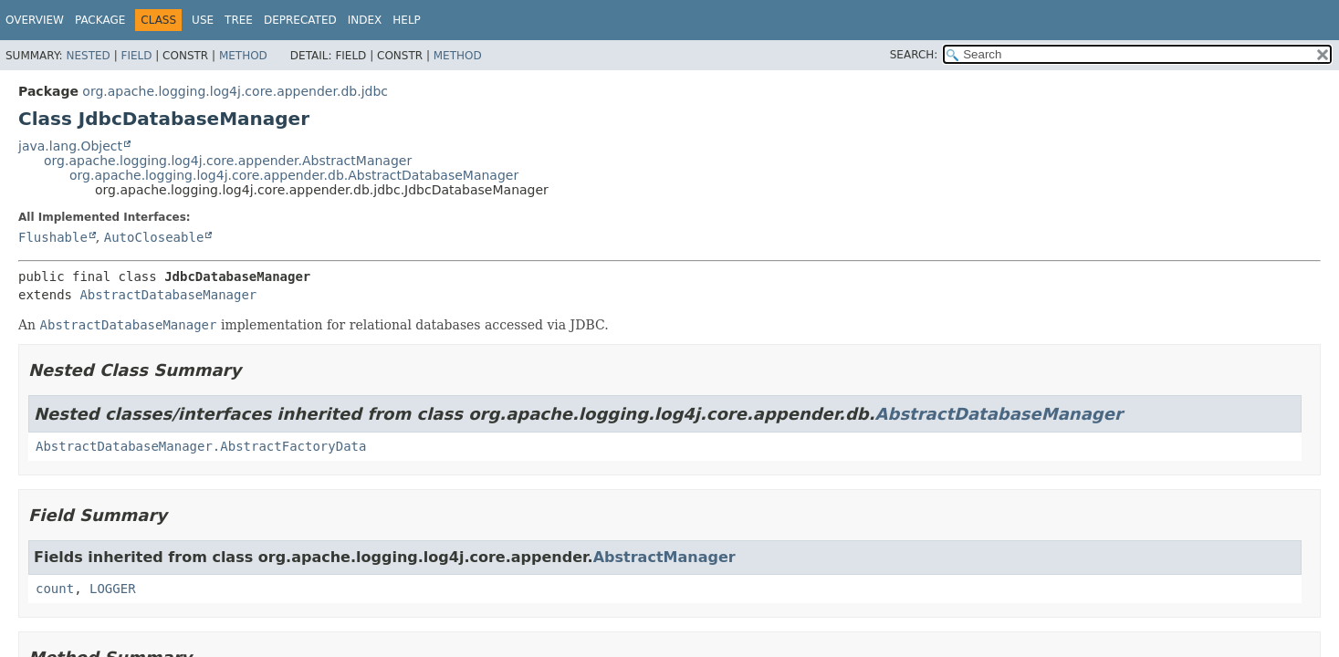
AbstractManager (664, 557)
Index (365, 20)
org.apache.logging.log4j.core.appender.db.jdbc (235, 91)
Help (406, 20)
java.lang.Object (70, 146)
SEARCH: (914, 54)
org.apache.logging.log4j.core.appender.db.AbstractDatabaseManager (293, 175)
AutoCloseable (154, 237)
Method (243, 55)
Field (136, 55)
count (55, 588)
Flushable (53, 237)
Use (203, 20)
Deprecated (300, 20)
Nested (88, 55)
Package (100, 20)
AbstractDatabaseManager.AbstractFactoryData (201, 446)
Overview (34, 20)
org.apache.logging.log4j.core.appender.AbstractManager (228, 160)
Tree (239, 20)
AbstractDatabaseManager (167, 294)
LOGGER (112, 588)
